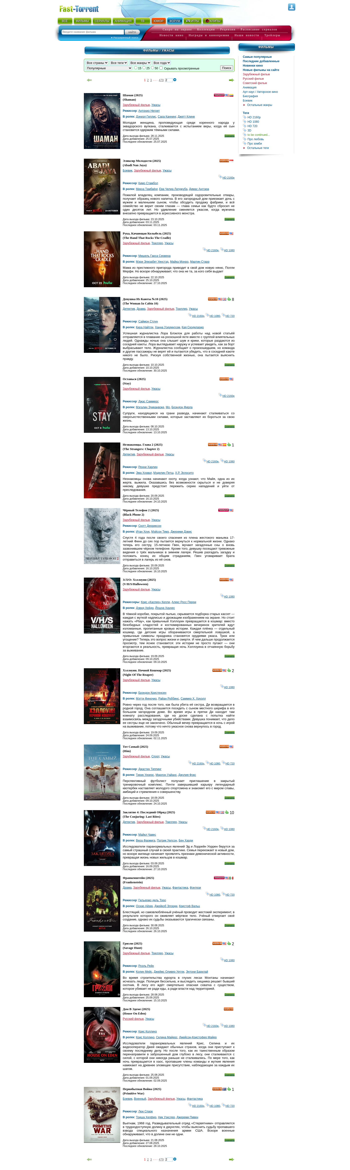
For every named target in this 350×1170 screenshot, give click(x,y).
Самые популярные (257, 57)
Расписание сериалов (259, 29)
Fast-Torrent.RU (83, 8)
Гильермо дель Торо (152, 900)
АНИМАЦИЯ (123, 21)
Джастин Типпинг (149, 769)
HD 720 (268, 126)
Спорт (155, 756)
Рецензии (228, 29)
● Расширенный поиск (124, 37)
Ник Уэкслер (166, 1117)
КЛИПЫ (212, 20)
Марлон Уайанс (166, 775)
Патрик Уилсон (167, 840)
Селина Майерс (166, 1037)
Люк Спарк (145, 1111)
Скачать (230, 135)
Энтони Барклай (197, 971)
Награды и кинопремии (209, 35)
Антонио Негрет (149, 111)
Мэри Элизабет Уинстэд (152, 261)
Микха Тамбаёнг (147, 189)
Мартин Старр (199, 261)
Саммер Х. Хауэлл (193, 698)
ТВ (142, 21)
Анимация (249, 87)
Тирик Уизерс (145, 775)
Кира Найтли (144, 327)
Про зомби (268, 143)
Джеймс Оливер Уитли (169, 971)
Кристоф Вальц (189, 906)
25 (147, 68)
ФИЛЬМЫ (82, 21)
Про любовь (268, 139)
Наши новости (247, 35)
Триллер (157, 243)
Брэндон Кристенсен (152, 692)
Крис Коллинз (147, 1031)
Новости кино (171, 35)
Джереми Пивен (187, 1117)
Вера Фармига (145, 840)
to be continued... (268, 135)
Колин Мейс (144, 971)
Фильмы (266, 47)
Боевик (248, 100)
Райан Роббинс (168, 698)
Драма (141, 309)
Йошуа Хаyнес (165, 608)
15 (139, 68)
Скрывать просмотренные (181, 68)
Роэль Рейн (146, 966)
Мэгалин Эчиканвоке (150, 407)
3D (268, 130)
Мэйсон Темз (160, 531)
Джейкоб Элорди (166, 906)
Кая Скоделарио (193, 327)
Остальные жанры (259, 105)
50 (156, 68)
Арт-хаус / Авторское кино (260, 92)
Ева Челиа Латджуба (173, 189)
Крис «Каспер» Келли (155, 602)
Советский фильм (255, 83)
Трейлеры (272, 35)
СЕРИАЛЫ (102, 21)
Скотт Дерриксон (149, 526)
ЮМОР (158, 21)
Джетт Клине (186, 116)
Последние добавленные (261, 61)
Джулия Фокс (187, 775)
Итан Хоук (142, 531)
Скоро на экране (177, 29)
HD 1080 (268, 121)
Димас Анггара (199, 189)
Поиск (226, 68)
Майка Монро (179, 261)
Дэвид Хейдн (145, 608)
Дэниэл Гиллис (146, 116)
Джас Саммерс (148, 401)
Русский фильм (253, 78)
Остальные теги (258, 148)
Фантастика (180, 887)
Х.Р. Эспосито (184, 473)
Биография (250, 96)
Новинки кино (253, 65)
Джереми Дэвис (181, 531)
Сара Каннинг (167, 116)
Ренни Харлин (148, 467)
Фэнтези (195, 887)
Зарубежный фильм (256, 74)
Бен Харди (186, 840)
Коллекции (206, 29)
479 (161, 80)
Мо (168, 407)
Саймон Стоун (148, 321)
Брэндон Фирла (182, 407)
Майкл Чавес (147, 834)
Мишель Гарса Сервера (154, 256)
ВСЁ (65, 21)
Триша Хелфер (146, 1117)
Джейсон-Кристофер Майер (198, 1037)
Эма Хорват (144, 473)
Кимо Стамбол (148, 183)
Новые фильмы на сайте (261, 70)
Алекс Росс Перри (184, 602)
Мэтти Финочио (146, 698)
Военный (140, 1099)
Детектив (129, 309)
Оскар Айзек (144, 906)
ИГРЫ (192, 20)
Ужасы (155, 105)
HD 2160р (268, 117)
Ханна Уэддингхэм (167, 327)
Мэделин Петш (163, 473)
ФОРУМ (174, 21)
